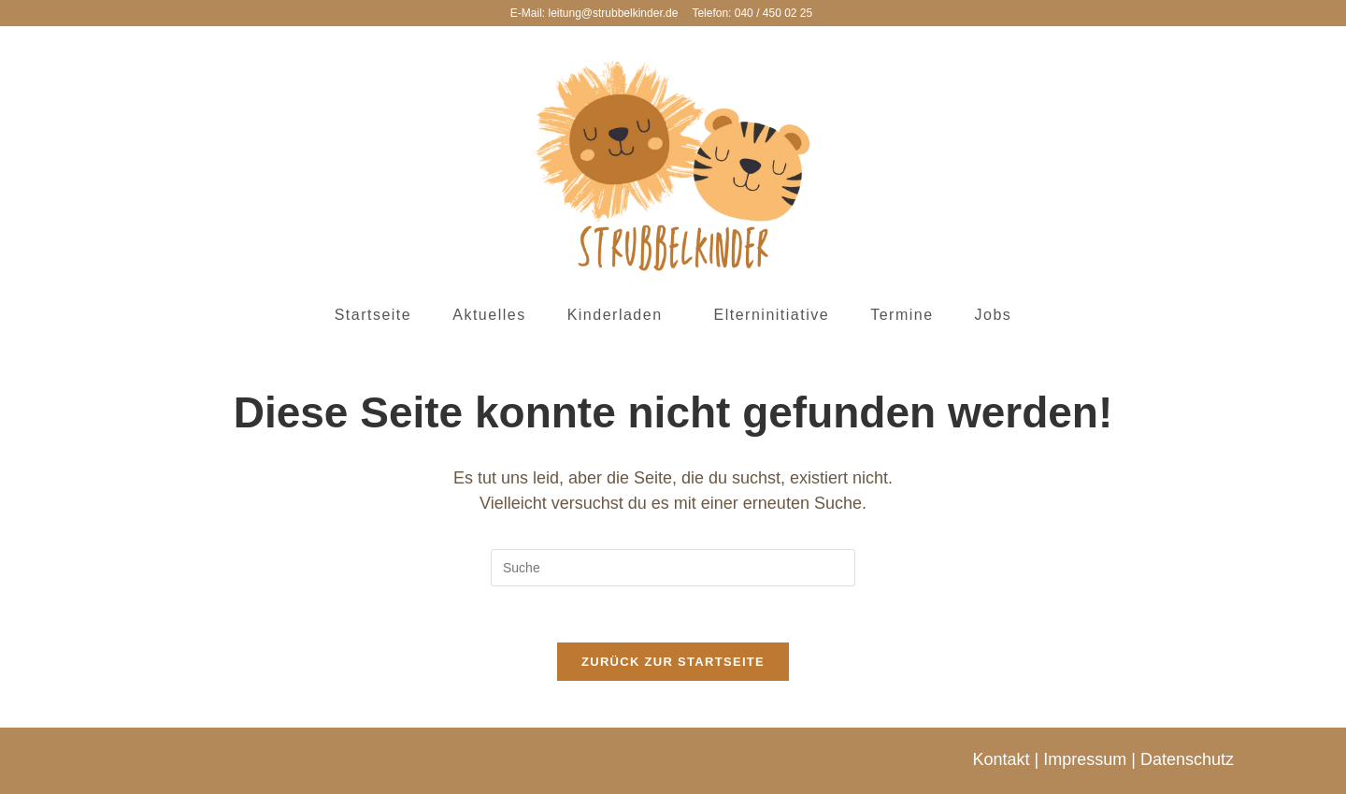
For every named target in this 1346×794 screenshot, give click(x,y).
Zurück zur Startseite (673, 662)
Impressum (1084, 759)
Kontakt (1001, 759)
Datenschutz (1187, 759)
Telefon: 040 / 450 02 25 (752, 13)
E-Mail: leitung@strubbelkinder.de (594, 13)
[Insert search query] (673, 567)
